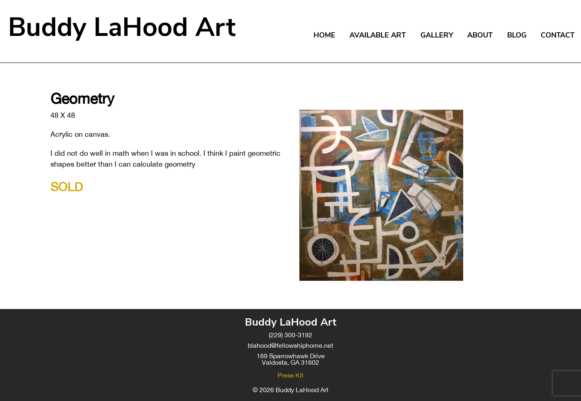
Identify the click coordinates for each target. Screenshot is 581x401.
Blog (517, 35)
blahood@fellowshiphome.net (290, 345)
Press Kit (290, 375)
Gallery (436, 35)
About (480, 35)
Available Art (377, 35)
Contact (558, 35)
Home (324, 35)
